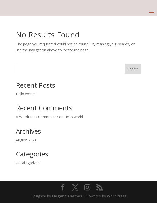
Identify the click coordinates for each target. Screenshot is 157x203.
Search (133, 68)
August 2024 (26, 140)
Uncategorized (28, 162)
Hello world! (25, 93)
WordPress (117, 196)
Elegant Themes (67, 196)
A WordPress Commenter (37, 116)
